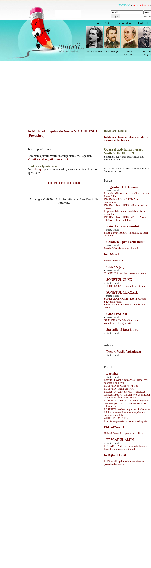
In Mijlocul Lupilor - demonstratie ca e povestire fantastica (126, 138)
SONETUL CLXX (119, 280)
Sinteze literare (125, 23)
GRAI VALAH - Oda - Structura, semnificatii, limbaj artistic (121, 322)
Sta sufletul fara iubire (122, 330)
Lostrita (112, 373)
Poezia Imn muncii (113, 260)
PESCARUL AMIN (120, 440)
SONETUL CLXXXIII (122, 292)
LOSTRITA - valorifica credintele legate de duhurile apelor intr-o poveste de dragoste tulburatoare (126, 403)
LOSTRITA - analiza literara (118, 388)
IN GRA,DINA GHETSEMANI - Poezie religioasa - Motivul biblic (125, 218)
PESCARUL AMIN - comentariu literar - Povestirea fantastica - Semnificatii (125, 447)
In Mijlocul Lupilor (116, 455)
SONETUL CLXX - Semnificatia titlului (125, 286)
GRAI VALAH (116, 314)
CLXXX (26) (115, 267)
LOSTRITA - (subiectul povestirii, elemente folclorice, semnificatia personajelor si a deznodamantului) (127, 412)
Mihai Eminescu (94, 51)
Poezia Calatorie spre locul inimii (121, 248)
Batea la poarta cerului (122, 226)
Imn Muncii (111, 254)
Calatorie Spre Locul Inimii (125, 242)
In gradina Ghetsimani (122, 187)
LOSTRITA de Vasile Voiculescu (121, 385)
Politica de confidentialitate (64, 182)
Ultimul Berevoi (114, 427)
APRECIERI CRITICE (116, 418)
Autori (108, 23)
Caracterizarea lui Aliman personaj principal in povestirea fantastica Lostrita (127, 396)
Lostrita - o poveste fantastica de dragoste (125, 421)
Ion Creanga (112, 51)
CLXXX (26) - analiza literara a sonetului (125, 273)
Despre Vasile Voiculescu (123, 351)
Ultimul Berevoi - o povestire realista (123, 433)
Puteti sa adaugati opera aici (48, 159)
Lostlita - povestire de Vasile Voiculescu (124, 391)
